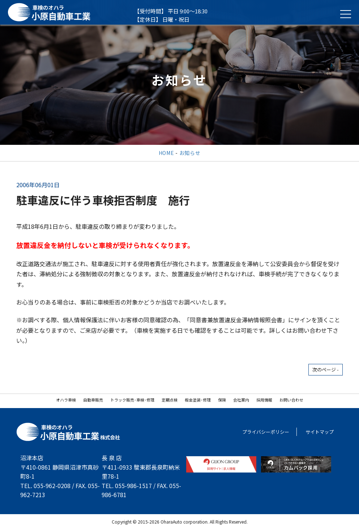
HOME (166, 152)
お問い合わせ (291, 400)
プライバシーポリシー (265, 431)
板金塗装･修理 (198, 400)
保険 (222, 400)
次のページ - (325, 369)
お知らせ (190, 152)
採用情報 (264, 400)
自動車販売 (93, 400)
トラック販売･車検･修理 (132, 400)
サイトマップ (319, 431)
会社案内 (241, 400)
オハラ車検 (66, 400)
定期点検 (170, 400)
